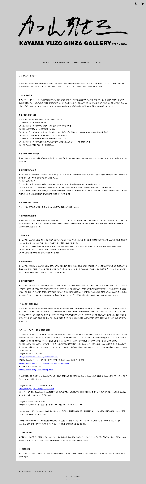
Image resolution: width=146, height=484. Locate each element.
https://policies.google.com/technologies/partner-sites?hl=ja (44, 363)
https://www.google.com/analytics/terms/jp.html (38, 357)
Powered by (73, 480)
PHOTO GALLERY (81, 62)
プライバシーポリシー (24, 471)
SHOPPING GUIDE (61, 62)
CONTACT (98, 62)
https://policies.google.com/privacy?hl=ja (36, 370)
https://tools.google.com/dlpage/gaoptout (36, 389)
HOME (46, 62)
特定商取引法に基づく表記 (43, 471)
